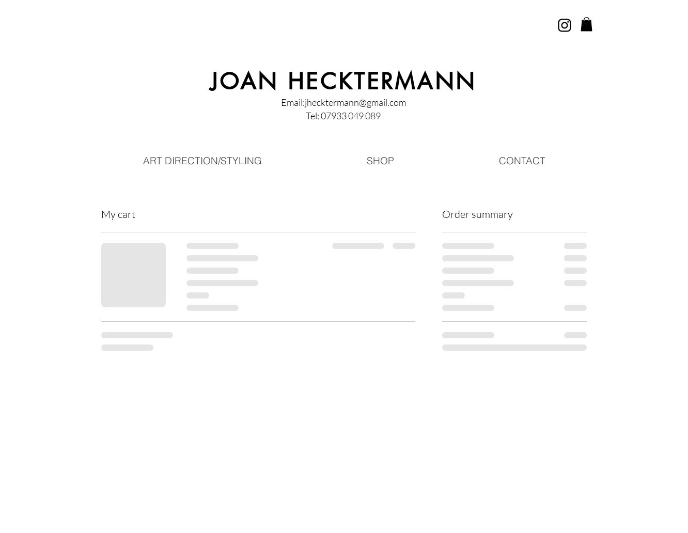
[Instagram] (564, 25)
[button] (586, 24)
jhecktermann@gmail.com (355, 102)
